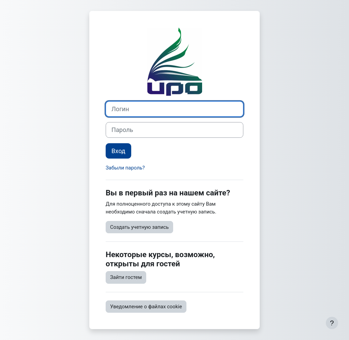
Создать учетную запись (139, 227)
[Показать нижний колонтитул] (332, 323)
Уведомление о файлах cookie (146, 307)
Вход (118, 150)
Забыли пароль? (125, 168)
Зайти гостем (126, 277)
